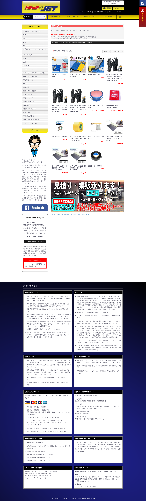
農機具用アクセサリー (30, 109)
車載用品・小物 (28, 80)
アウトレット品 (28, 98)
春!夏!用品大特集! (28, 116)
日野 (24, 38)
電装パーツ (26, 65)
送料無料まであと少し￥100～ (33, 31)
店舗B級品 (26, 105)
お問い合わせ (108, 16)
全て (53, 42)
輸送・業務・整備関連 (30, 91)
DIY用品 (25, 83)
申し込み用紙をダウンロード (36, 241)
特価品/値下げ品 (28, 101)
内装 (24, 62)
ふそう (25, 42)
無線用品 (26, 87)
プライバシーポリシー (115, 12)
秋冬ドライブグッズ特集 (31, 119)
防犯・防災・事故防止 (30, 76)
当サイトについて (86, 12)
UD (24, 45)
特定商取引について (100, 12)
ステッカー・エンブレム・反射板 (34, 73)
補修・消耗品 (89, 42)
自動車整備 (78, 42)
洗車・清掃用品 (28, 94)
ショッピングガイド (90, 16)
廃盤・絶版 (26, 112)
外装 (24, 58)
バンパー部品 (27, 55)
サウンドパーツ (28, 69)
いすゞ (25, 35)
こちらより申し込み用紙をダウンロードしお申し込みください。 (71, 214)
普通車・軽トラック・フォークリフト (34, 50)
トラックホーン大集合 (30, 123)
